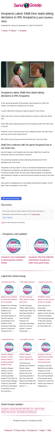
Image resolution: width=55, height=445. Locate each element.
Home (4, 30)
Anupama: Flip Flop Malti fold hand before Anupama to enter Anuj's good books (45, 358)
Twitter (41, 430)
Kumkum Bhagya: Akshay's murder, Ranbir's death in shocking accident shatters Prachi (7, 359)
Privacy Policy (35, 214)
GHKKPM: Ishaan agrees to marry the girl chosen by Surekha (46, 299)
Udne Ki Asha (39, 409)
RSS (48, 430)
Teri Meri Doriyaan (28, 282)
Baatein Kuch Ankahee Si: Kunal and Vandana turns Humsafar (9, 299)
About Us (8, 430)
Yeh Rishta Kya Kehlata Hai (31, 339)
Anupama (22, 30)
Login (3, 222)
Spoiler (12, 30)
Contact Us (32, 430)
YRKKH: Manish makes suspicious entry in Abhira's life (26, 356)
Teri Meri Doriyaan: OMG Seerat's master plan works (27, 299)
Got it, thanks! (7, 217)
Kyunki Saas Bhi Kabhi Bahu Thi (21, 409)
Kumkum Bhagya (8, 339)
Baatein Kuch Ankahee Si (11, 282)
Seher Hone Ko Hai (8, 412)
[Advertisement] (27, 47)
